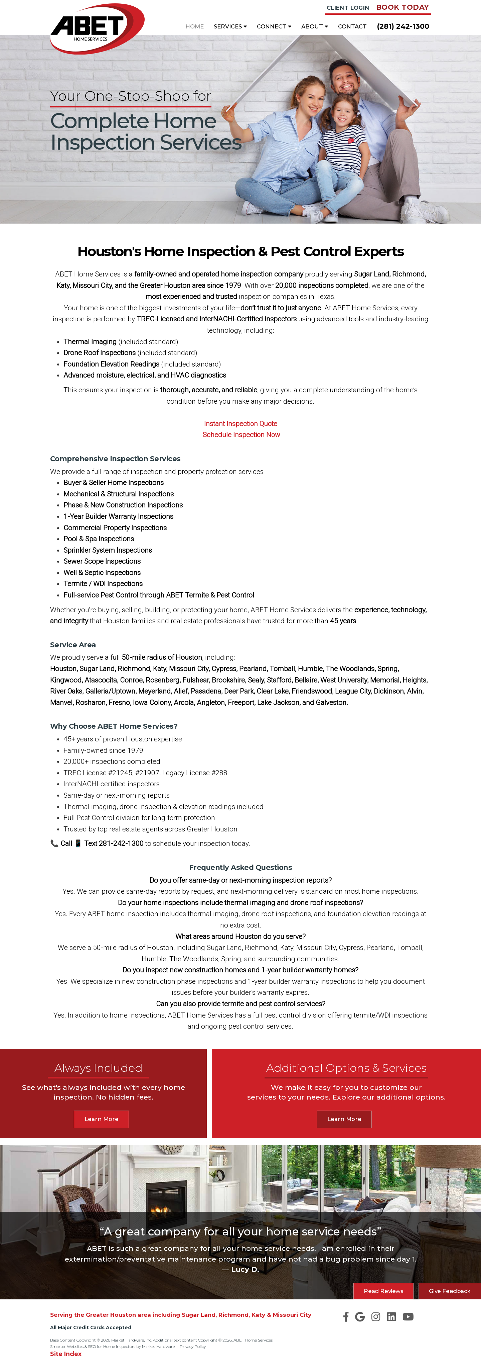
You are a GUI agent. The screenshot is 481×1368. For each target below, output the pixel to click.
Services (230, 26)
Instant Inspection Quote (240, 424)
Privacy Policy (193, 1346)
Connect (274, 26)
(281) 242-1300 (403, 26)
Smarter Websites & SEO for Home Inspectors (92, 1346)
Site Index (66, 1353)
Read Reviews (383, 1291)
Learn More (102, 1119)
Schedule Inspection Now (241, 435)
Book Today (402, 7)
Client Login (348, 7)
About (314, 26)
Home (194, 26)
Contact (352, 26)
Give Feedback (450, 1291)
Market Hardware (158, 1346)
